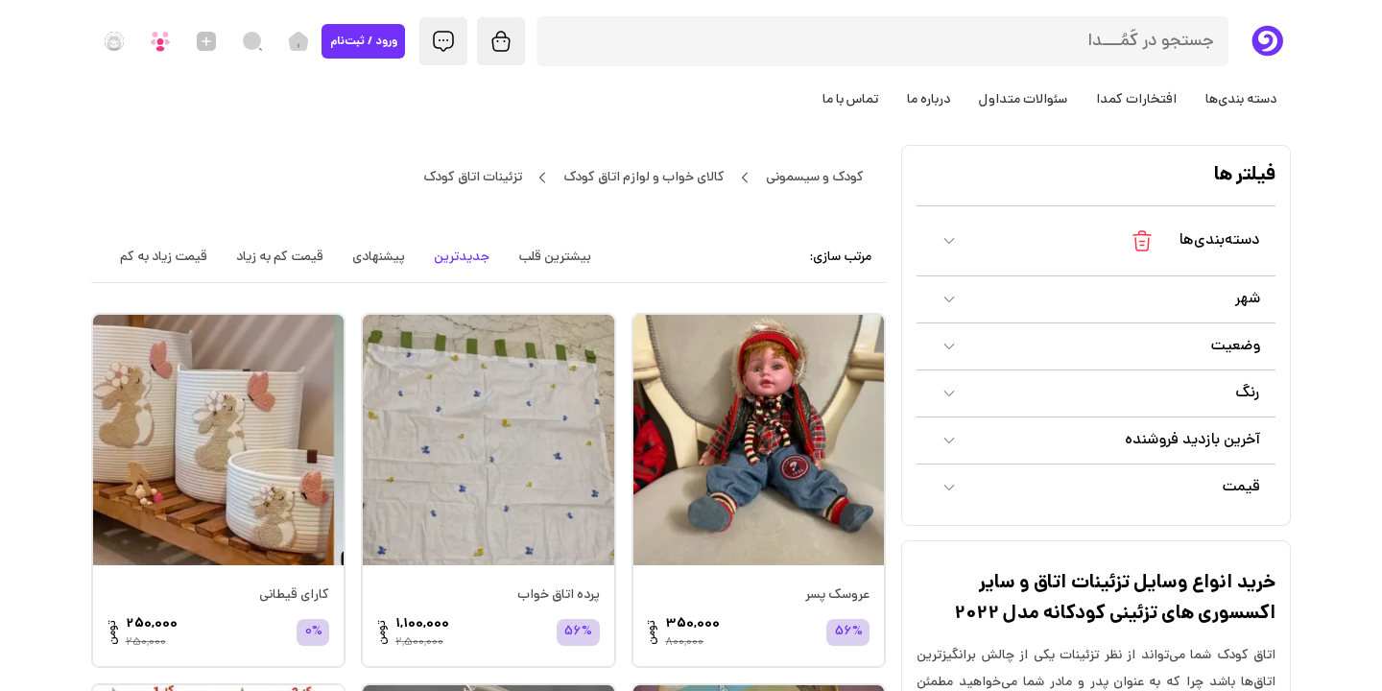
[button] (1096, 240)
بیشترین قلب (555, 257)
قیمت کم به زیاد (280, 257)
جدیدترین (461, 257)
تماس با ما (850, 100)
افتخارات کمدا (1136, 100)
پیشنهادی (378, 257)
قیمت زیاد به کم (164, 257)
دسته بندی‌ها (1241, 100)
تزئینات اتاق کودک (472, 177)
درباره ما (929, 100)
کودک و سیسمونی (814, 177)
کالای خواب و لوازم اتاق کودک (643, 177)
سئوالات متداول (1023, 100)
